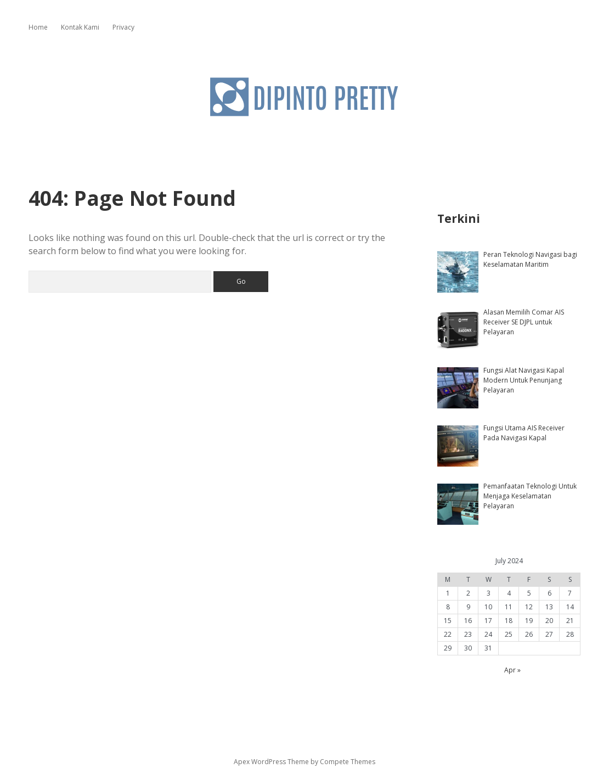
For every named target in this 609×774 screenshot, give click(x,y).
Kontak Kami (80, 27)
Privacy (123, 27)
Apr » (512, 670)
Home (38, 27)
